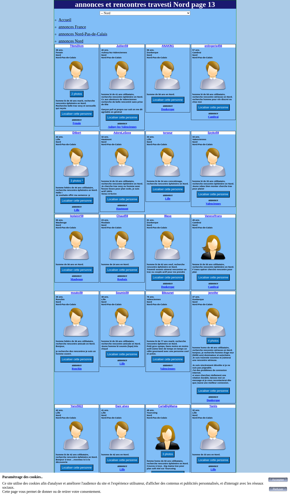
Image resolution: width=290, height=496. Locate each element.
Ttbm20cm (77, 46)
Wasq (167, 216)
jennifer (213, 292)
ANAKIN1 (168, 46)
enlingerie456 (213, 46)
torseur (167, 132)
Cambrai (213, 116)
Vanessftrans (213, 216)
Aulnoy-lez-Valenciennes (122, 126)
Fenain (77, 123)
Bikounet (168, 292)
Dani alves (122, 406)
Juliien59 (122, 46)
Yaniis (213, 406)
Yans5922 (77, 406)
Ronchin (77, 368)
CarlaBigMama (167, 406)
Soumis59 (122, 292)
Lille (76, 210)
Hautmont (122, 208)
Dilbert (76, 132)
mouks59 (77, 292)
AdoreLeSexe (122, 132)
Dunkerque (167, 109)
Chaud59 (122, 216)
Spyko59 (213, 132)
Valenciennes (213, 203)
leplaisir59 (77, 216)
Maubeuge (77, 279)
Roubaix (122, 279)
